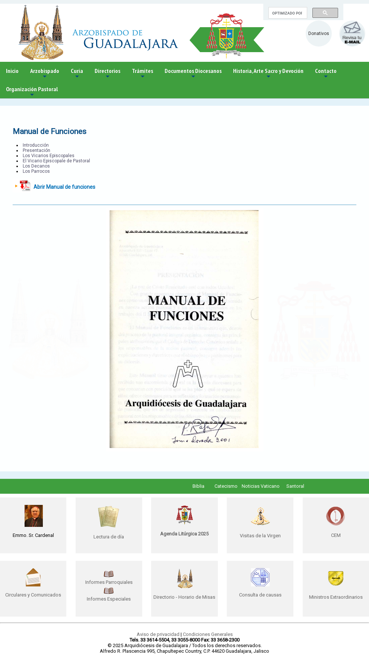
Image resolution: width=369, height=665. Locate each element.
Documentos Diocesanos (193, 73)
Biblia (198, 486)
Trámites (142, 73)
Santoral (295, 486)
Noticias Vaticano (261, 486)
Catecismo (226, 486)
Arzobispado (44, 73)
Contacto (326, 73)
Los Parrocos (36, 171)
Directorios (107, 73)
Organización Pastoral (32, 91)
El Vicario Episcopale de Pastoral (56, 160)
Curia (77, 73)
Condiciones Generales (208, 634)
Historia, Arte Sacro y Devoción (268, 73)
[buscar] (287, 13)
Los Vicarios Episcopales (48, 155)
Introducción (36, 145)
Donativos (318, 33)
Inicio (12, 70)
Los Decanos (36, 166)
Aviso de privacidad (158, 634)
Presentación (36, 150)
